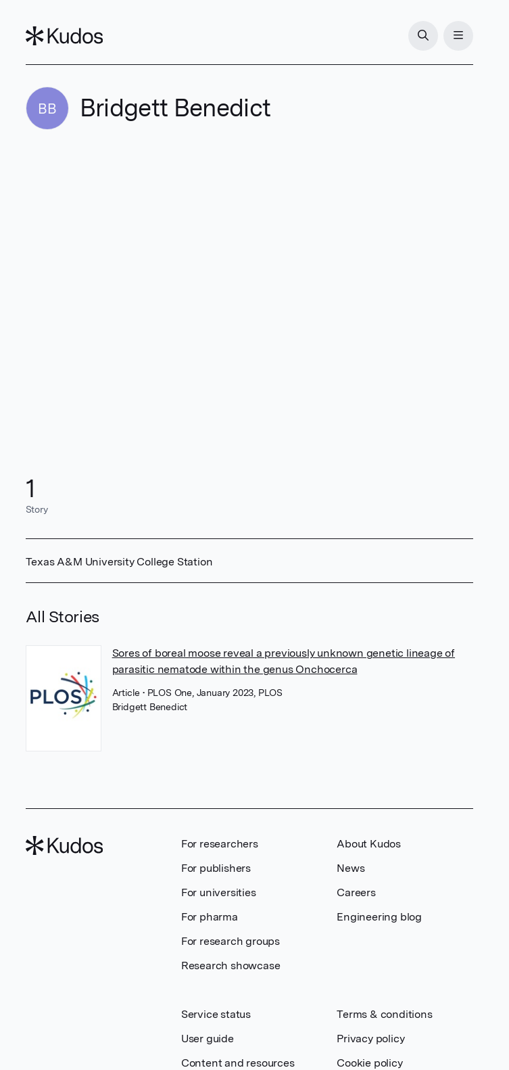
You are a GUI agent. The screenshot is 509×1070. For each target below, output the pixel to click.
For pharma (209, 916)
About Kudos (369, 843)
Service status (216, 1014)
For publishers (216, 868)
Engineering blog (379, 916)
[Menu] (458, 36)
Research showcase (231, 965)
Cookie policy (369, 1062)
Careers (356, 892)
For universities (218, 892)
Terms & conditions (384, 1014)
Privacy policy (370, 1038)
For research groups (230, 941)
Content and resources (238, 1062)
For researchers (219, 843)
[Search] (423, 36)
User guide (207, 1038)
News (350, 868)
